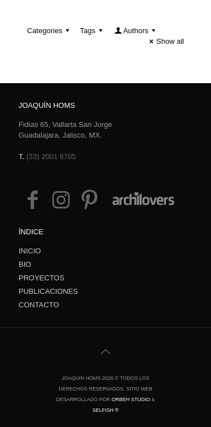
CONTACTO (39, 305)
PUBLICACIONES (48, 291)
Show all (165, 41)
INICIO (30, 251)
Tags (93, 30)
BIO (25, 264)
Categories (50, 30)
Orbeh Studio (130, 399)
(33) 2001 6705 (51, 156)
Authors (136, 30)
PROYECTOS (41, 278)
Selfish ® (105, 410)
